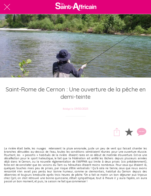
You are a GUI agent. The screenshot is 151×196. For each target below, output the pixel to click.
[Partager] (117, 132)
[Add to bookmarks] (129, 132)
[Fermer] (7, 7)
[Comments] (141, 132)
